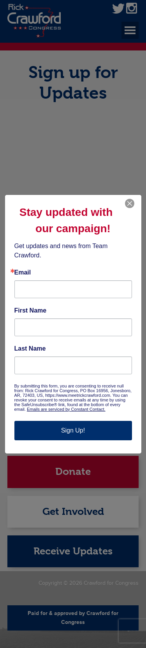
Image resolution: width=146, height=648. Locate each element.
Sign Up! (73, 430)
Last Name (30, 349)
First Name (30, 310)
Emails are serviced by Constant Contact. (66, 409)
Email (22, 272)
